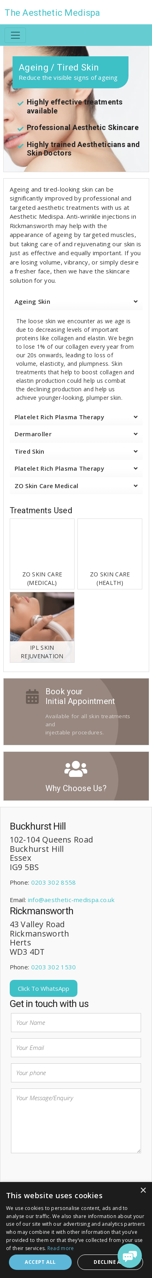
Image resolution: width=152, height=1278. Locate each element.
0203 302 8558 (53, 882)
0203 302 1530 (53, 967)
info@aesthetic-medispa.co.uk (71, 900)
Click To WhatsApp (43, 988)
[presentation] (72, 1175)
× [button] (143, 1191)
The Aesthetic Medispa (52, 13)
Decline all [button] (110, 1262)
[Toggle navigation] (15, 35)
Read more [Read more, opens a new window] (60, 1248)
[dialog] (76, 1230)
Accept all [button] (40, 1262)
